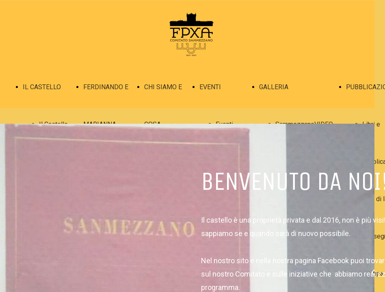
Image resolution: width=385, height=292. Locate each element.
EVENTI (210, 87)
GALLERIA (273, 87)
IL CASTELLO (42, 87)
